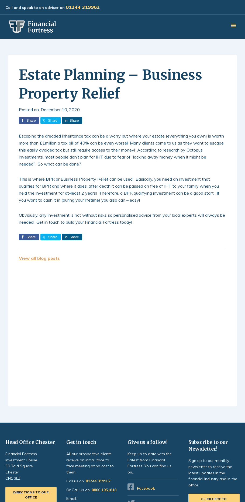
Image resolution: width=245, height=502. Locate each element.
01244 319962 (83, 7)
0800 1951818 (104, 489)
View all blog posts (39, 258)
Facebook (146, 488)
